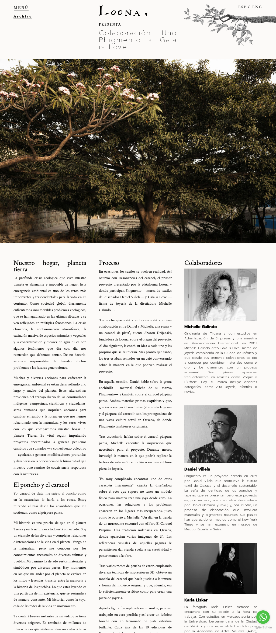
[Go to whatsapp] (263, 617)
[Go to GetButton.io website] (263, 627)
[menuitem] (238, 11)
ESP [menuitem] (242, 6)
